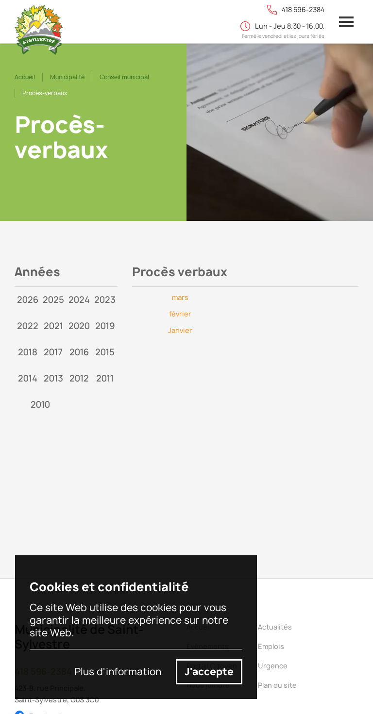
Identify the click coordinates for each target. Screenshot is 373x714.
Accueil (25, 77)
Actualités (275, 626)
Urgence (273, 665)
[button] (346, 21)
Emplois (271, 646)
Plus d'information (117, 671)
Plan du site (277, 685)
